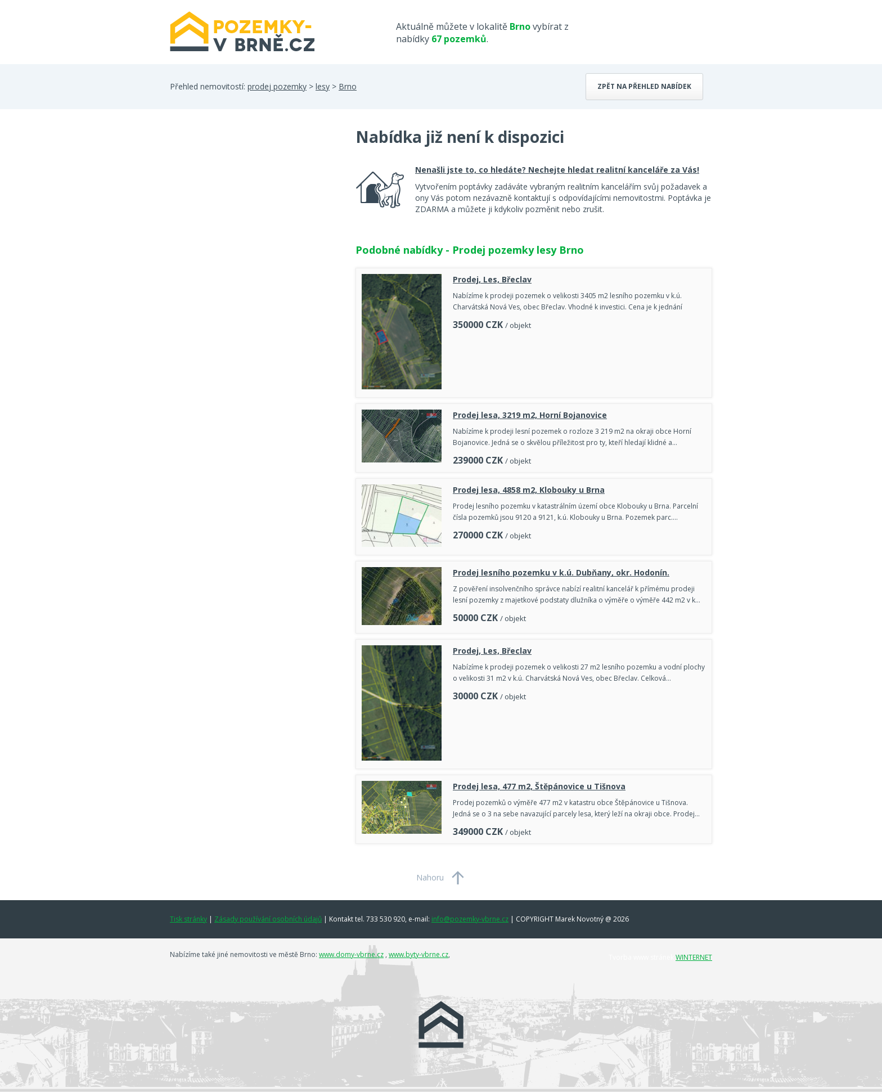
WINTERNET (694, 957)
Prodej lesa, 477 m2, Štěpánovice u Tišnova (539, 786)
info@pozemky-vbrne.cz (469, 919)
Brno (348, 86)
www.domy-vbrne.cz (351, 954)
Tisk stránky (188, 919)
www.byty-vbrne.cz (418, 954)
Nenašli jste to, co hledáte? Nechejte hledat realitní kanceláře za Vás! (557, 169)
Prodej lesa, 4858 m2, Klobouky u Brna (529, 489)
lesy (323, 86)
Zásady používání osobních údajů (268, 919)
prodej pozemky (277, 86)
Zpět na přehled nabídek (644, 86)
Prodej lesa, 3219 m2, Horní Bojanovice (530, 415)
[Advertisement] (254, 216)
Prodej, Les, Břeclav (492, 279)
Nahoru (430, 877)
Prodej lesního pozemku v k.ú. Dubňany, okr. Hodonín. (561, 572)
